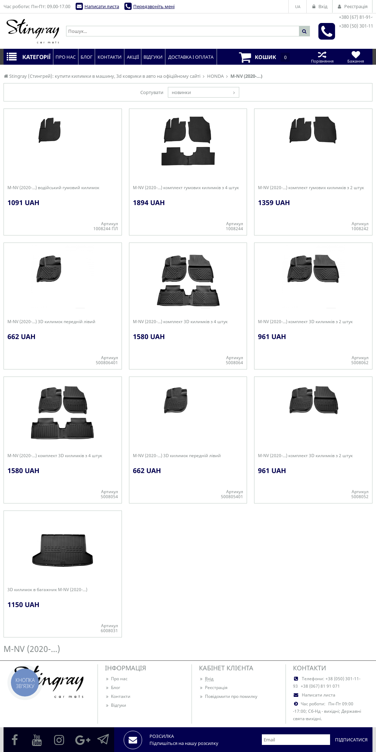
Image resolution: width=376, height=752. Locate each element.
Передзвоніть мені (154, 6)
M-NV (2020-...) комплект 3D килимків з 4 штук (180, 322)
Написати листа (101, 6)
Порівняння (322, 57)
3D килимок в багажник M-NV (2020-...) (47, 590)
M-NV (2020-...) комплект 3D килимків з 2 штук (305, 322)
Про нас (116, 679)
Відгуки (115, 705)
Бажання (355, 57)
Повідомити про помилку (228, 696)
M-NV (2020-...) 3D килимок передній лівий (51, 322)
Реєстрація (213, 687)
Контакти (117, 696)
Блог (112, 687)
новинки (181, 92)
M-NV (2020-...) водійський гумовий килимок (53, 188)
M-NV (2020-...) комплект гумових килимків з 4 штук (186, 188)
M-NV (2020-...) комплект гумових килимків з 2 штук (311, 188)
